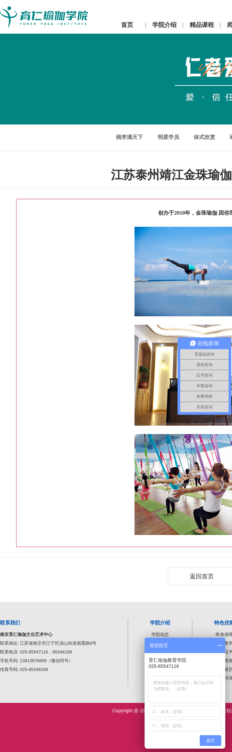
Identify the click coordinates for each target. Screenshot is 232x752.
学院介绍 (164, 25)
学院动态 (160, 634)
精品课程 (202, 25)
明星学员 (168, 137)
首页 (127, 25)
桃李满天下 (129, 137)
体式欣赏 (204, 137)
